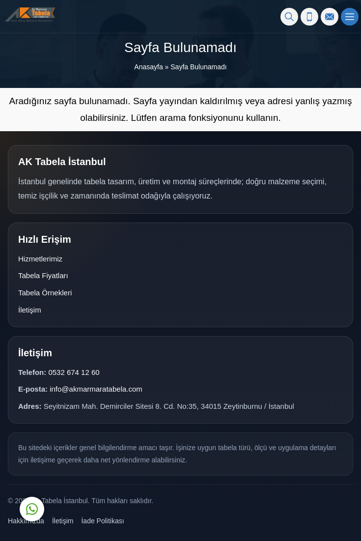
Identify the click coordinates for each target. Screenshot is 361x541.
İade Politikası (102, 521)
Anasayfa (148, 67)
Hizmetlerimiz (40, 259)
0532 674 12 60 (73, 372)
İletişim (29, 310)
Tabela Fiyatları (43, 275)
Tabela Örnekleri (45, 292)
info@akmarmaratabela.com (96, 389)
